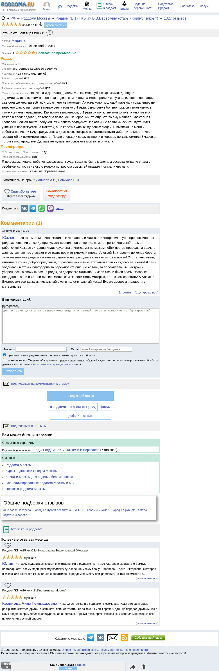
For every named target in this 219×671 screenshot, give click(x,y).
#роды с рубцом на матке (130, 510)
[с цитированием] (146, 292)
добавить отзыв (80, 416)
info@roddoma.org (136, 649)
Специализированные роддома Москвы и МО (40, 483)
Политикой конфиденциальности (53, 364)
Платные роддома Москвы (25, 489)
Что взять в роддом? (22, 529)
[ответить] (125, 292)
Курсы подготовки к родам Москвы (31, 471)
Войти (47, 9)
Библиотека (187, 6)
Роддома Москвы (19, 465)
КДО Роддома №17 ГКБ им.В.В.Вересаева (67, 450)
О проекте (68, 649)
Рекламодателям (110, 649)
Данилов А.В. (46, 180)
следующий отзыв (80, 396)
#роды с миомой (98, 510)
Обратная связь (87, 649)
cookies (80, 665)
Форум (204, 6)
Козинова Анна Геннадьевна (30, 603)
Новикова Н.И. (69, 180)
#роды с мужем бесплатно (53, 510)
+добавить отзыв (55, 25)
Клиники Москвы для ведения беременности (39, 477)
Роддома (72, 6)
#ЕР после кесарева (17, 510)
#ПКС (79, 510)
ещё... (60, 208)
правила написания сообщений (78, 360)
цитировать (11, 306)
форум (105, 407)
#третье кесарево (15, 515)
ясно (68, 668)
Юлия (7, 563)
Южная (8, 237)
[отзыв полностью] (147, 578)
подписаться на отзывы (25, 426)
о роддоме (58, 407)
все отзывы (83, 407)
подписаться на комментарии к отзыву (36, 383)
